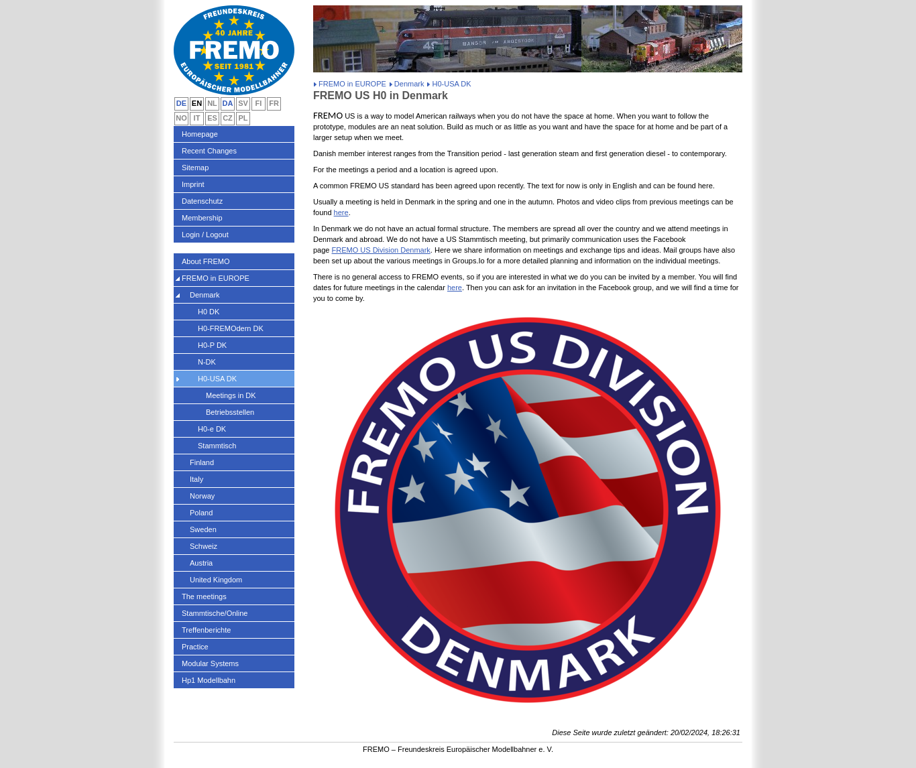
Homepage (200, 134)
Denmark (409, 84)
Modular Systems (210, 663)
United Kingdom (216, 580)
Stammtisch (217, 446)
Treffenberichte (206, 630)
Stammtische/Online (214, 613)
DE (181, 103)
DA (228, 103)
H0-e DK (212, 429)
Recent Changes (209, 151)
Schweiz (203, 546)
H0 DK (208, 312)
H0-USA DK (217, 379)
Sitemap (195, 168)
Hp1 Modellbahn (208, 680)
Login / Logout (205, 235)
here (341, 212)
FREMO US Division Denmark (381, 250)
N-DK (207, 362)
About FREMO (206, 261)
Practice (195, 647)
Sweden (203, 529)
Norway (202, 496)
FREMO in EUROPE (352, 84)
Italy (196, 479)
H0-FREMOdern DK (231, 328)
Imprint (193, 184)
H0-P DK (212, 345)
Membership (202, 218)
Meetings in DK (231, 395)
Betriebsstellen (230, 412)
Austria (201, 563)
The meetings (204, 596)
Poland (201, 513)
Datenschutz (202, 201)
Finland (202, 462)
